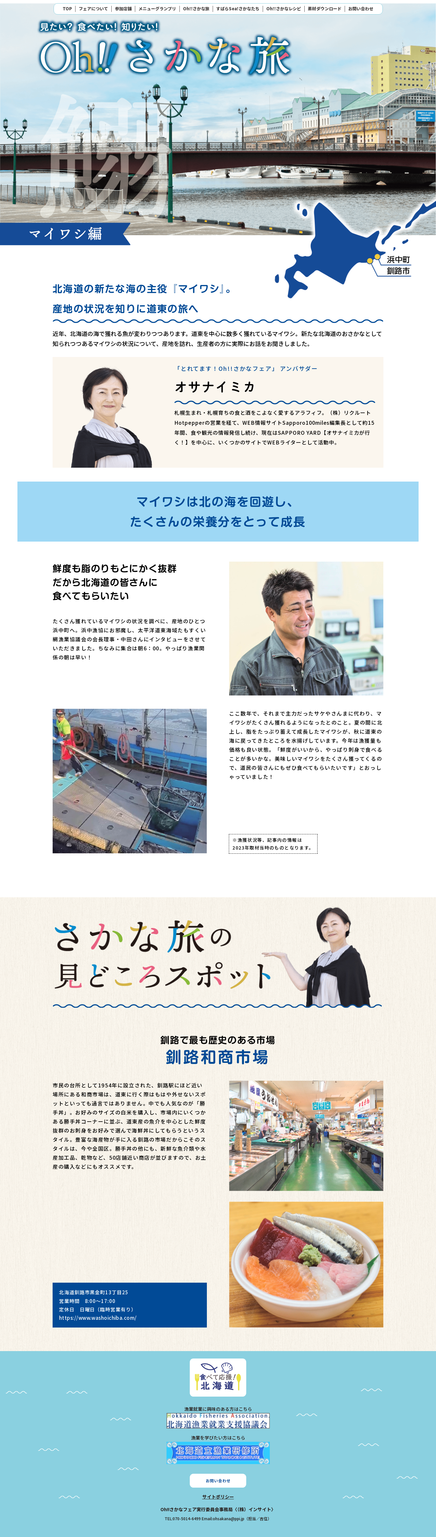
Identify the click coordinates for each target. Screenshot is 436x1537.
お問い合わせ (360, 9)
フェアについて (93, 9)
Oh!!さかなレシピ (283, 9)
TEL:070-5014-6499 (183, 1518)
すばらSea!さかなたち (237, 9)
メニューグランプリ (157, 9)
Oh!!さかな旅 (196, 9)
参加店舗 (123, 9)
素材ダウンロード (324, 9)
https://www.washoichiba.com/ (98, 1317)
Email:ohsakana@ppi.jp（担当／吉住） (236, 1518)
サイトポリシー (218, 1496)
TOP (67, 9)
